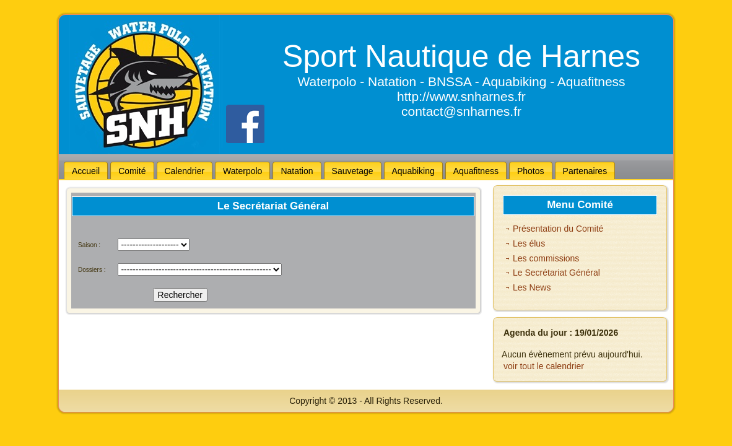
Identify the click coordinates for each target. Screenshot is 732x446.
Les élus (529, 243)
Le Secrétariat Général (556, 273)
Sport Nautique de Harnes (461, 56)
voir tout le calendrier (543, 366)
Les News (532, 287)
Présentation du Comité (558, 229)
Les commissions (546, 258)
